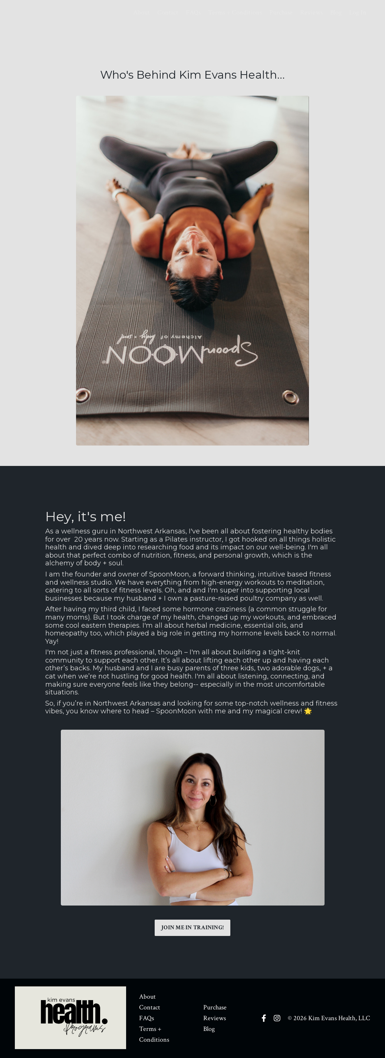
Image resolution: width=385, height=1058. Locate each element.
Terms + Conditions (235, 12)
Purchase (281, 12)
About (141, 12)
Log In (357, 12)
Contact (167, 12)
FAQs (193, 12)
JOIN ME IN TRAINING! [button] (192, 928)
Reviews (311, 12)
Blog (336, 12)
